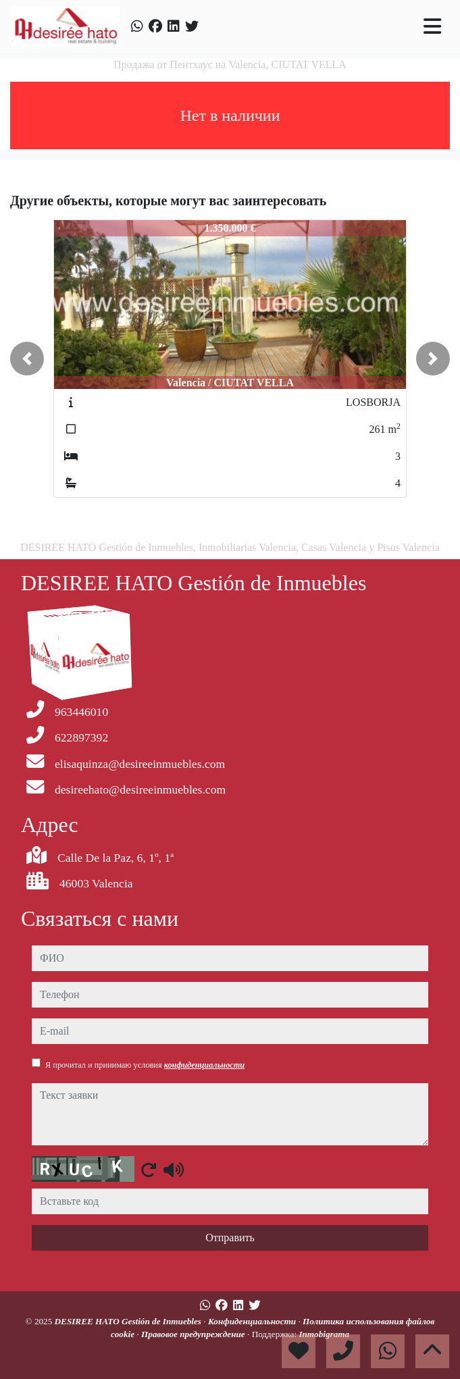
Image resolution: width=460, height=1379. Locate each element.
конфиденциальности (204, 1065)
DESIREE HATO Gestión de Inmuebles (129, 1321)
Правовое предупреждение (194, 1334)
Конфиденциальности (253, 1321)
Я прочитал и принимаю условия (145, 1065)
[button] (27, 358)
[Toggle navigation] (432, 26)
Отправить (230, 1237)
